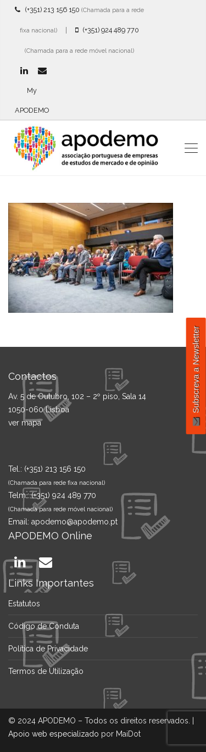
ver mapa (24, 422)
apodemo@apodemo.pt (74, 521)
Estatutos (24, 603)
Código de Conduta (43, 626)
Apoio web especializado (53, 733)
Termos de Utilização (45, 671)
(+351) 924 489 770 (107, 30)
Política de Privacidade (48, 648)
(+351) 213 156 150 (47, 9)
